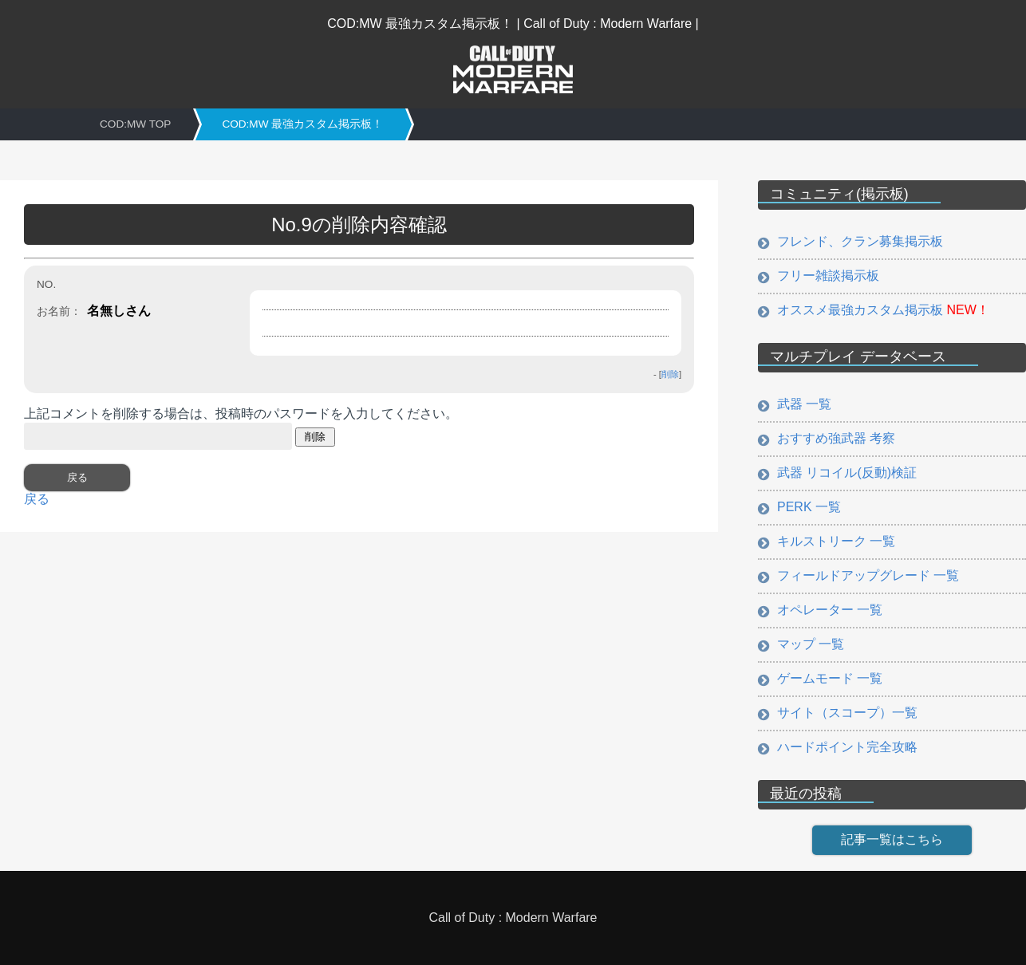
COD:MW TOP (135, 124)
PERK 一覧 (809, 507)
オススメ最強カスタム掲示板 (883, 310)
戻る (36, 499)
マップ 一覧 (810, 644)
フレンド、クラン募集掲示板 (860, 241)
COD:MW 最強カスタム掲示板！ (302, 124)
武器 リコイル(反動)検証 (847, 472)
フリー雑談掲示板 (828, 275)
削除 (670, 374)
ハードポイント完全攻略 (847, 747)
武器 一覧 (804, 404)
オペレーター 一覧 (829, 609)
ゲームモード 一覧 (829, 678)
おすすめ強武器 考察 (836, 438)
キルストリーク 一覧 (836, 541)
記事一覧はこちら (892, 839)
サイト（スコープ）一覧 (847, 712)
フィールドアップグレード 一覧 (868, 575)
